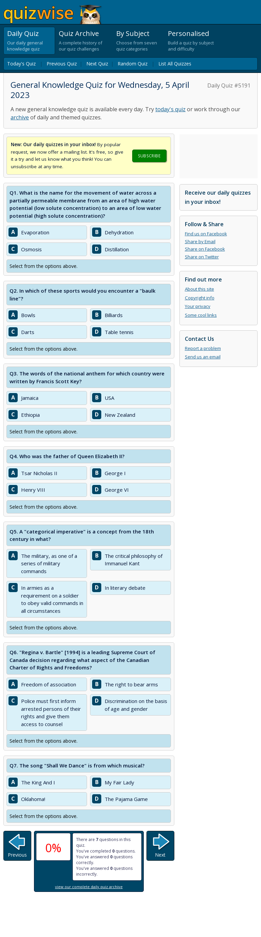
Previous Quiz (62, 63)
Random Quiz (132, 63)
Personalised (188, 33)
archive (20, 117)
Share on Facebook (205, 249)
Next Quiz (97, 63)
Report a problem (203, 348)
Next (160, 855)
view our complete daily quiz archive (89, 886)
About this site (199, 289)
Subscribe (149, 156)
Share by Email (200, 241)
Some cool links (201, 315)
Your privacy (197, 306)
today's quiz (170, 109)
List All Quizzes (174, 63)
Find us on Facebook (206, 234)
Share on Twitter (202, 257)
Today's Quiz (21, 63)
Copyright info (199, 298)
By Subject (133, 33)
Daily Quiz (23, 33)
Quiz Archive (79, 33)
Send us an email (203, 357)
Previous (17, 855)
